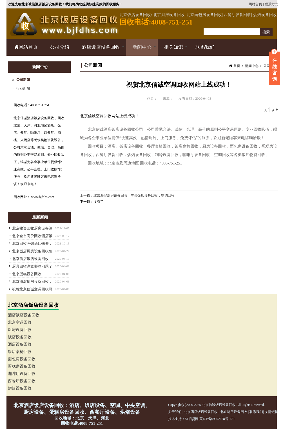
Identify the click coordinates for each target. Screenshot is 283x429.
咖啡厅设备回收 (21, 374)
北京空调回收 (20, 322)
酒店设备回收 (20, 344)
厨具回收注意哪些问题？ (32, 266)
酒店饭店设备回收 (100, 50)
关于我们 (175, 412)
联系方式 (271, 4)
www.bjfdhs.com (42, 197)
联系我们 (205, 47)
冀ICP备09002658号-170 (217, 419)
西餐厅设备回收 (21, 381)
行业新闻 (23, 88)
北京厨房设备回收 (233, 412)
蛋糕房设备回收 (21, 366)
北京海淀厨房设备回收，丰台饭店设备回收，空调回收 (134, 195)
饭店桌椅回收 (20, 352)
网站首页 (255, 4)
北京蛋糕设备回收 (26, 274)
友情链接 (271, 412)
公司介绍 (59, 47)
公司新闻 (23, 80)
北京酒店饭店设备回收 (30, 259)
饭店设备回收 (20, 337)
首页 (236, 66)
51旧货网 (192, 419)
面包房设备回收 (21, 359)
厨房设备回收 (20, 330)
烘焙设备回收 (20, 388)
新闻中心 (141, 50)
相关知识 (173, 50)
